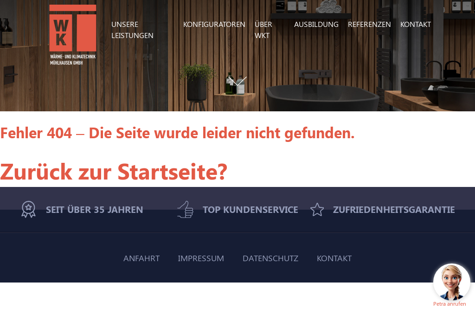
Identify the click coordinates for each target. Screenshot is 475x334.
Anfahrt (141, 257)
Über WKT (263, 29)
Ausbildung (316, 24)
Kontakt (415, 24)
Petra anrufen (449, 303)
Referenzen (369, 24)
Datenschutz (270, 257)
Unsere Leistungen (132, 29)
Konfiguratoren (214, 24)
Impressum (201, 257)
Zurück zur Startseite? (113, 170)
